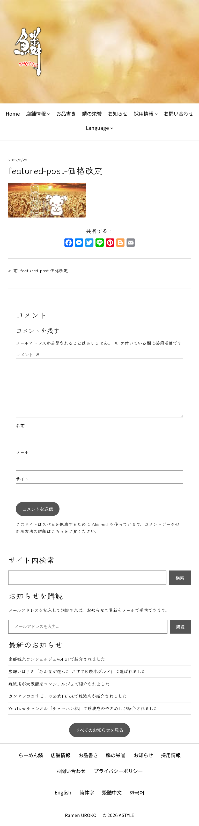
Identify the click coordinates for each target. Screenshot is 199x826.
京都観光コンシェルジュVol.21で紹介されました (56, 659)
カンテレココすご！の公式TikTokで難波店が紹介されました (67, 696)
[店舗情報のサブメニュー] (48, 113)
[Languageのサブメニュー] (111, 127)
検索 (179, 577)
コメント (28, 354)
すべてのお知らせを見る (99, 730)
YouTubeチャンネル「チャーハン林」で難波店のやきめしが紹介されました (83, 708)
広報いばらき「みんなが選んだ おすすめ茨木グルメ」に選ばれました (77, 671)
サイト (22, 478)
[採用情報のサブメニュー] (156, 113)
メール (22, 452)
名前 (20, 425)
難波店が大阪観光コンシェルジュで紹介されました (58, 684)
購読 (180, 627)
